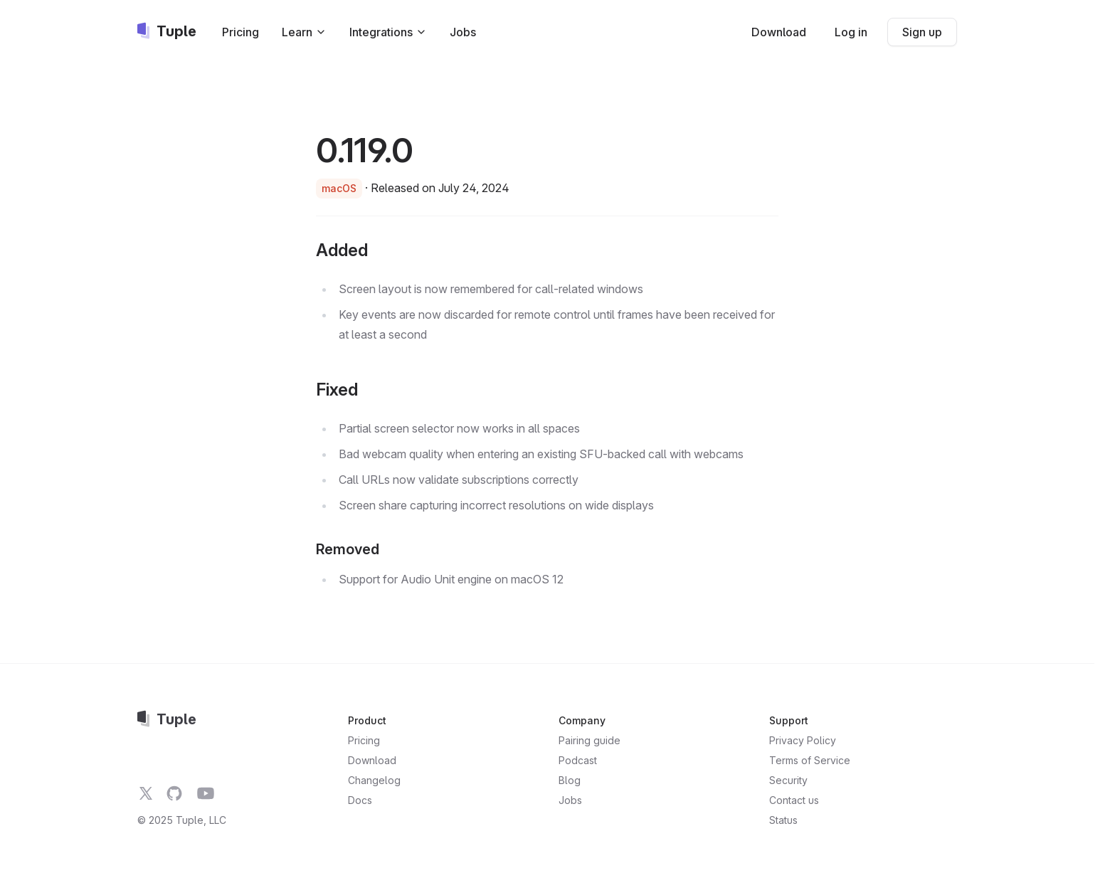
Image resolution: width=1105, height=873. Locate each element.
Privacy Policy (802, 740)
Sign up (922, 32)
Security (788, 780)
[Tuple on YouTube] (205, 793)
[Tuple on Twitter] (145, 793)
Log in (851, 32)
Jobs (463, 32)
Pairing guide (589, 740)
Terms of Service (809, 760)
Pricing (240, 32)
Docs (360, 800)
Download (778, 32)
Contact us (794, 800)
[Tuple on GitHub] (174, 793)
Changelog (374, 780)
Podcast (578, 760)
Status (783, 820)
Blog (570, 780)
